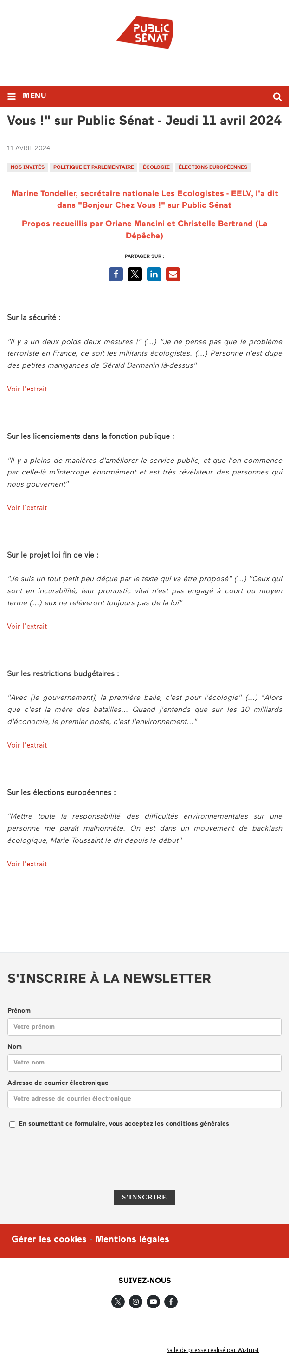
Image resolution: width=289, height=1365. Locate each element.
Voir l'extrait (28, 389)
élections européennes (213, 167)
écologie (156, 167)
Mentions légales (132, 1239)
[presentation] (144, 1165)
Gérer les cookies (49, 1239)
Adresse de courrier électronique (58, 1083)
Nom (14, 1047)
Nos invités (28, 167)
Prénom (19, 1010)
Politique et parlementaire (93, 167)
